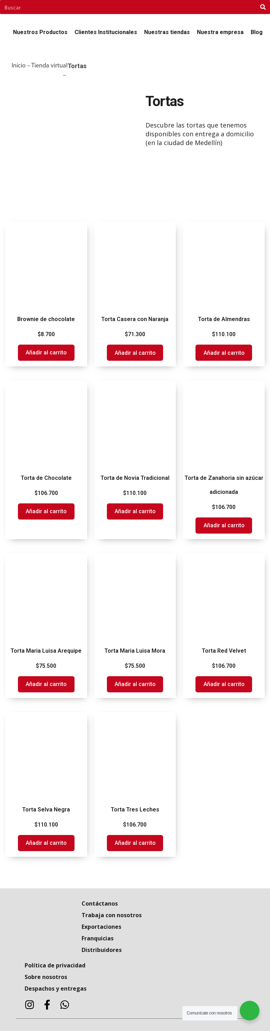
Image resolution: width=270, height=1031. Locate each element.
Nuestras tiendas (167, 32)
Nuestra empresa (220, 32)
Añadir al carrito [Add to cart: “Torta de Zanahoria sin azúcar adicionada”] (224, 525)
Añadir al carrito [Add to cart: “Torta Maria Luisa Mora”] (135, 684)
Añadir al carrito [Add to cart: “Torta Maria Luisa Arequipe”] (46, 684)
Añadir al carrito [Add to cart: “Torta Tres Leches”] (135, 843)
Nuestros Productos (40, 32)
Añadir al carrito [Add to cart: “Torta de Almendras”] (224, 353)
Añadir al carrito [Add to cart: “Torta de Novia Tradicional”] (135, 511)
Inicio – (21, 66)
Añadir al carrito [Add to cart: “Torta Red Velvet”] (224, 684)
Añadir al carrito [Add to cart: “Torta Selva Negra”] (46, 843)
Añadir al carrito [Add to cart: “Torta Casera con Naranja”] (135, 353)
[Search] (263, 7)
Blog (257, 32)
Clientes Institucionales (106, 32)
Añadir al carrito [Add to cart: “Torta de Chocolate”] (46, 511)
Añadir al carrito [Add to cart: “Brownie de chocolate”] (46, 352)
